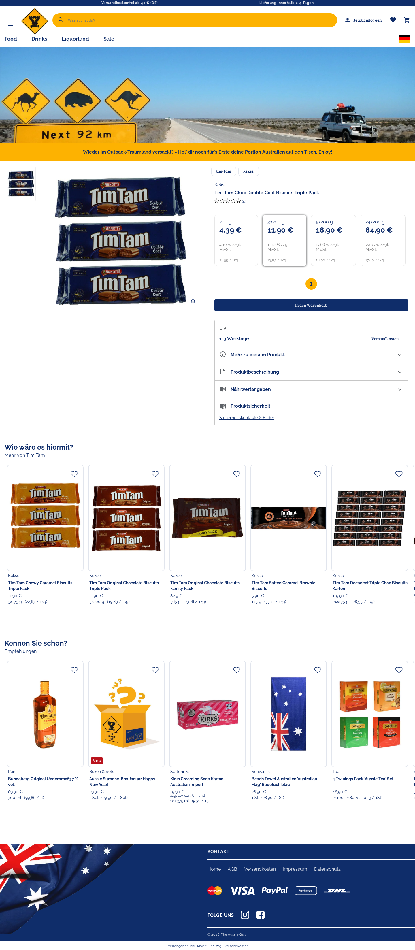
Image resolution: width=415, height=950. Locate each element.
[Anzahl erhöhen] (297, 284)
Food (11, 39)
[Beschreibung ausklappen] (311, 371)
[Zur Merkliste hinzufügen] (74, 474)
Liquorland (75, 39)
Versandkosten (260, 869)
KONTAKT (218, 851)
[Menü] (10, 25)
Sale (108, 39)
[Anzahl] (311, 284)
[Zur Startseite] (34, 33)
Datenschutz (327, 869)
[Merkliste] (393, 20)
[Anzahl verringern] (325, 284)
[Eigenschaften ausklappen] (311, 354)
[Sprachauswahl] (404, 40)
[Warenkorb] (407, 20)
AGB (232, 869)
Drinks (39, 39)
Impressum (295, 869)
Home (214, 869)
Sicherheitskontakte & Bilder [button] (246, 417)
